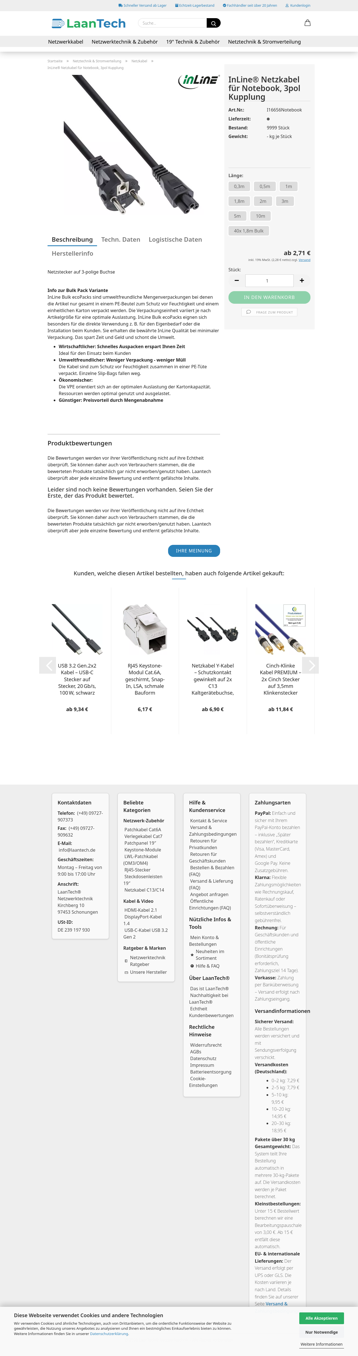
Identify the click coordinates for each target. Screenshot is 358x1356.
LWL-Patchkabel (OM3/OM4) (140, 859)
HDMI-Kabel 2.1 (140, 910)
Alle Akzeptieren (322, 1318)
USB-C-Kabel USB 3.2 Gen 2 (145, 933)
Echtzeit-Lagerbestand (195, 5)
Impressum (202, 1065)
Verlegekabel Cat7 (143, 836)
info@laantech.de (77, 850)
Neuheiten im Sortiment (207, 954)
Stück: (235, 270)
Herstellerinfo (72, 253)
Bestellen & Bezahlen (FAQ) (211, 871)
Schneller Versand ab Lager (143, 5)
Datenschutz (203, 1058)
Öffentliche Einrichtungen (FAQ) (210, 904)
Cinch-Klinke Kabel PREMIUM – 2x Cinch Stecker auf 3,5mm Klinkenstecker (280, 679)
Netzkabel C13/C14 (144, 890)
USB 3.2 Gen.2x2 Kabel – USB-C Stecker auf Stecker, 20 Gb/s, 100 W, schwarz (77, 679)
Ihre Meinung (194, 551)
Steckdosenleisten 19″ (142, 879)
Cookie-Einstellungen (203, 1081)
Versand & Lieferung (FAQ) (211, 884)
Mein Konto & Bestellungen (204, 940)
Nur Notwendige (321, 1332)
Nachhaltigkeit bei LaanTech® (208, 998)
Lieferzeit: (240, 119)
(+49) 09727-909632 (76, 831)
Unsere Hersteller (145, 972)
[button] (308, 23)
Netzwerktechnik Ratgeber (144, 960)
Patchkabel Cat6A (142, 830)
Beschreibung (72, 239)
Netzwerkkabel (65, 41)
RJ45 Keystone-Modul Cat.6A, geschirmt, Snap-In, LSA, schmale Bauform (145, 679)
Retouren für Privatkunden (203, 844)
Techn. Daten (120, 239)
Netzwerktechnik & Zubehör (125, 41)
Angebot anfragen (209, 894)
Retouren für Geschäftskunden (207, 857)
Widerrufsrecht (206, 1045)
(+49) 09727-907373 (80, 816)
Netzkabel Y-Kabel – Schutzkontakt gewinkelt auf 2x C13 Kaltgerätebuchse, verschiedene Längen (213, 679)
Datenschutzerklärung (109, 1333)
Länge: (236, 175)
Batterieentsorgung (211, 1072)
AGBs (195, 1052)
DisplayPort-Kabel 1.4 (142, 920)
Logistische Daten (175, 239)
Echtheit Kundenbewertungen (211, 1012)
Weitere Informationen (322, 1344)
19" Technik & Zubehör (193, 41)
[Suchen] (214, 23)
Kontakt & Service (208, 821)
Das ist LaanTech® (209, 988)
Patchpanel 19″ (140, 843)
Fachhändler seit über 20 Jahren (250, 5)
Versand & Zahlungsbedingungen (213, 830)
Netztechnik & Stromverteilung (264, 41)
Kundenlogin (298, 5)
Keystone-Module (142, 850)
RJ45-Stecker (137, 870)
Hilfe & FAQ (205, 966)
